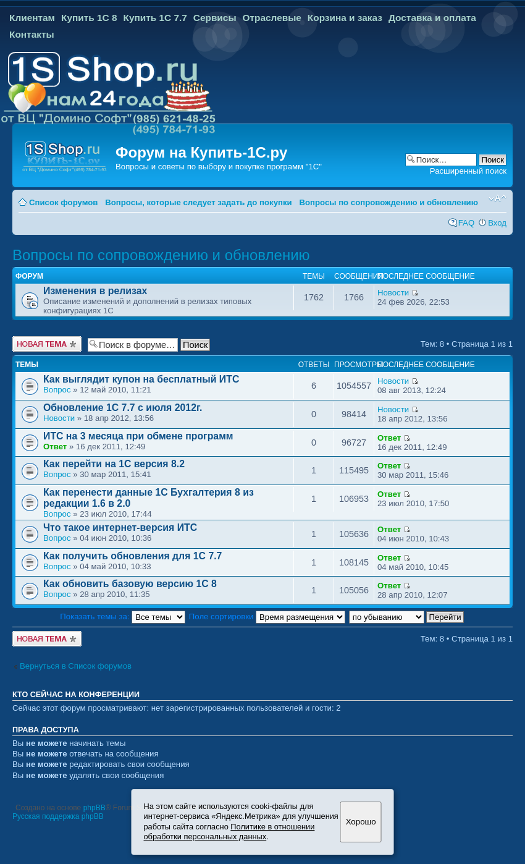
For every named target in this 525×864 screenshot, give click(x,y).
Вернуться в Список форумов (76, 666)
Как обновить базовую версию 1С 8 (130, 583)
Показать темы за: (122, 616)
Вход (497, 222)
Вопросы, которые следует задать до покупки (198, 202)
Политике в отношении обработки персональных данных (229, 832)
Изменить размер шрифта (497, 198)
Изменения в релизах (95, 291)
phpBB (94, 807)
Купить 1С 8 (89, 17)
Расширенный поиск (468, 171)
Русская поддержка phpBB (58, 816)
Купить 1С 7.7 (155, 17)
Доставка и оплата (432, 17)
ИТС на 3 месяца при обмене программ (138, 436)
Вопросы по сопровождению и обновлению (388, 202)
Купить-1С (228, 152)
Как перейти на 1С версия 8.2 (114, 464)
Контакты (31, 34)
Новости (393, 292)
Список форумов (63, 202)
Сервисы (215, 17)
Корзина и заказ (345, 17)
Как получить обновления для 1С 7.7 (132, 556)
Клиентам (32, 17)
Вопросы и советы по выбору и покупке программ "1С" (219, 166)
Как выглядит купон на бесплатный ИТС (141, 379)
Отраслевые (272, 17)
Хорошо (361, 821)
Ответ (55, 446)
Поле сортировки (267, 616)
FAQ (466, 222)
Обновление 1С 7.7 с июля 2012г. (122, 407)
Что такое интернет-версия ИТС (120, 527)
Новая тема (47, 344)
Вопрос (57, 389)
